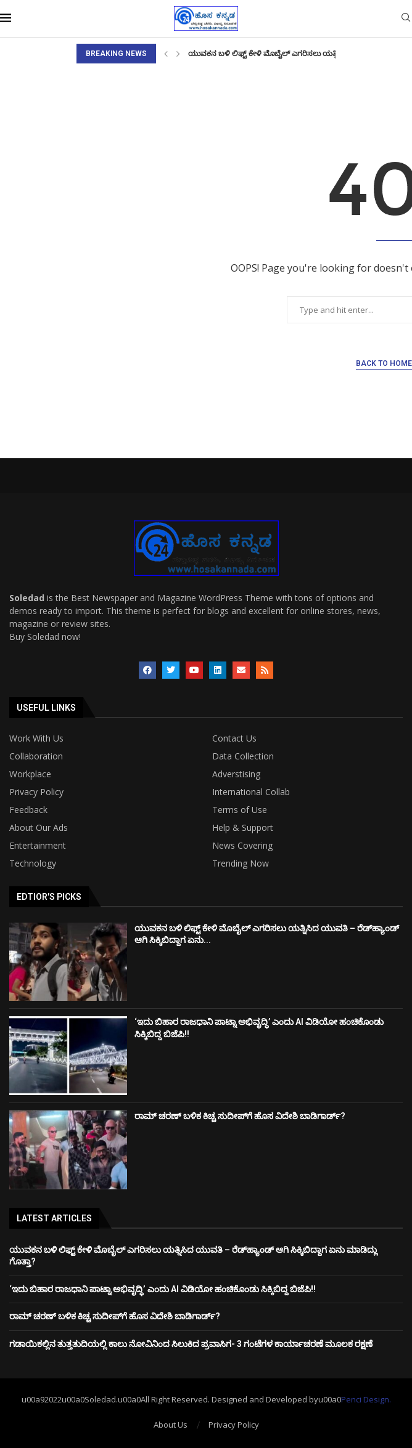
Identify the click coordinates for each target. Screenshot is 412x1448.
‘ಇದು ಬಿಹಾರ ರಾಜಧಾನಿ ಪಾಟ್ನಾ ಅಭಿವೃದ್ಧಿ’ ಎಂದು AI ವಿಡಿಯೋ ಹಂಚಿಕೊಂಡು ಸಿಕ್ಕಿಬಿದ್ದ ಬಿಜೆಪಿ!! (162, 1289)
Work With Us (36, 738)
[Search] (406, 19)
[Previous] (166, 53)
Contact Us (234, 738)
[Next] (178, 53)
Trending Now (240, 863)
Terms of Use (239, 810)
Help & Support (242, 827)
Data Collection (243, 756)
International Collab (251, 792)
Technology (32, 863)
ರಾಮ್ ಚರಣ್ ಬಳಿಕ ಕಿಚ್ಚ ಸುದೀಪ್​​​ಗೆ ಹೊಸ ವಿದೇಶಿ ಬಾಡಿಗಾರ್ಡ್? (239, 1116)
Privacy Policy (36, 792)
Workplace (30, 774)
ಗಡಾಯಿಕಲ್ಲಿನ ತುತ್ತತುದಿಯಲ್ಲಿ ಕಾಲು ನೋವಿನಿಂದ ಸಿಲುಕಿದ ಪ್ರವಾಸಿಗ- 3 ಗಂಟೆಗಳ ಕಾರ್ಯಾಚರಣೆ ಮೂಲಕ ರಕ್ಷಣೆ (191, 1344)
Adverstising (236, 774)
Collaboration (36, 756)
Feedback (28, 810)
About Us (170, 1424)
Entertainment (37, 845)
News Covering (242, 845)
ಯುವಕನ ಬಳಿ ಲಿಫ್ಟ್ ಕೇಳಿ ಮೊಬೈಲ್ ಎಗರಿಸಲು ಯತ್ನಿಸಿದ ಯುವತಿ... (283, 53)
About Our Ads (38, 827)
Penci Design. (366, 1399)
